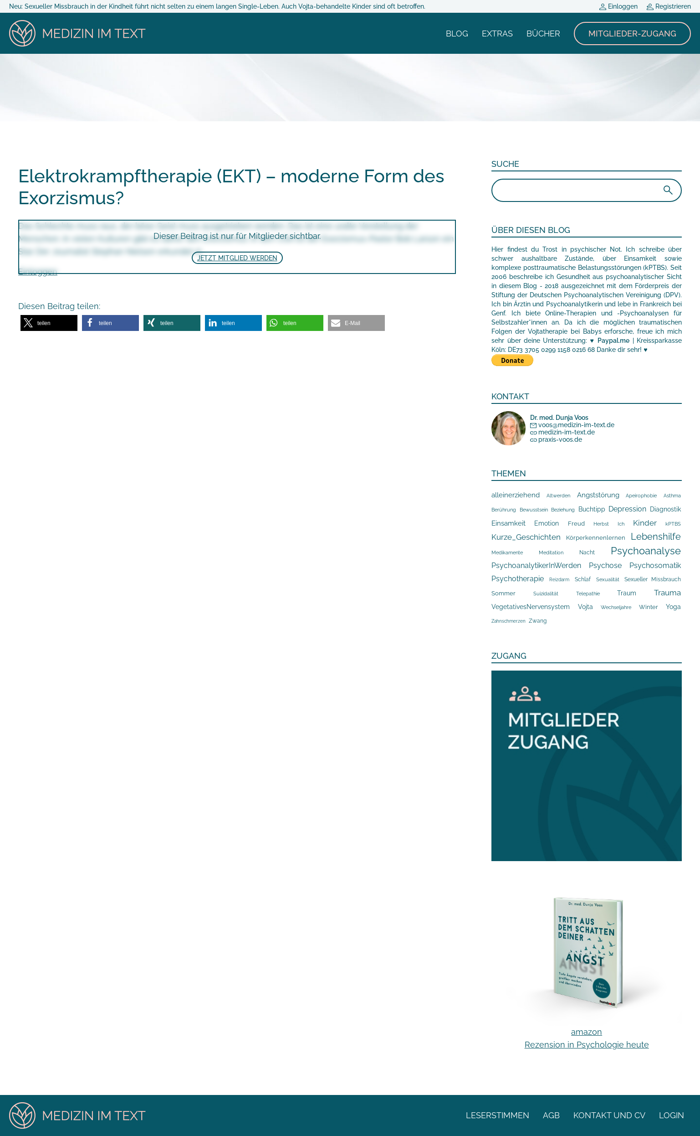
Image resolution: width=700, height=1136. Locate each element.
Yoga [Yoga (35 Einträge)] (673, 606)
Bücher (543, 33)
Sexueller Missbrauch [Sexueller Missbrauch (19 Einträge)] (652, 579)
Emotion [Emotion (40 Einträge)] (546, 523)
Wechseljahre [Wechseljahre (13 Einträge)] (616, 607)
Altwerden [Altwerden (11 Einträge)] (558, 496)
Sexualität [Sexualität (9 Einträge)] (607, 579)
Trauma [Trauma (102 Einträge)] (667, 592)
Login (671, 1115)
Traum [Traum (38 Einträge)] (626, 593)
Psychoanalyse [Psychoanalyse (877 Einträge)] (646, 551)
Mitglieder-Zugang (632, 33)
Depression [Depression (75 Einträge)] (627, 509)
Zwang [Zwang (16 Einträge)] (538, 621)
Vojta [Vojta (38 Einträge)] (585, 606)
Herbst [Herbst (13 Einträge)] (601, 524)
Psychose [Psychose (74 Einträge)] (605, 565)
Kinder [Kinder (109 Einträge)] (645, 522)
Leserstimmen (497, 1115)
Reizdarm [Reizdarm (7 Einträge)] (559, 579)
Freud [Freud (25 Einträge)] (576, 523)
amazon (586, 1032)
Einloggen (618, 6)
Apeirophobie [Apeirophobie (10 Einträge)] (641, 496)
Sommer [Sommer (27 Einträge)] (503, 593)
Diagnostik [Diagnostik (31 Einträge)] (665, 509)
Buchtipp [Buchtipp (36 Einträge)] (591, 509)
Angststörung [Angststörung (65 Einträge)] (598, 495)
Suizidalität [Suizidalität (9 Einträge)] (545, 593)
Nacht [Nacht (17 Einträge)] (587, 552)
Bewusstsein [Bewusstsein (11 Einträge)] (534, 510)
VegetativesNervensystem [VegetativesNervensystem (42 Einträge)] (530, 606)
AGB (551, 1115)
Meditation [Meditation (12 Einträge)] (551, 552)
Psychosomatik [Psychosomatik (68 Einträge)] (655, 565)
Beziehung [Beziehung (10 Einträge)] (563, 510)
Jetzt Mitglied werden (237, 258)
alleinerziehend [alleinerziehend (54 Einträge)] (515, 495)
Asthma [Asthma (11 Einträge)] (672, 496)
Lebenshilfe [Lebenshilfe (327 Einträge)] (656, 537)
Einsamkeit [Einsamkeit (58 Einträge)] (508, 523)
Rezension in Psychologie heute (587, 1044)
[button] (48, 323)
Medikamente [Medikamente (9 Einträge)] (507, 552)
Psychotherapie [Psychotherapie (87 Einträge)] (517, 578)
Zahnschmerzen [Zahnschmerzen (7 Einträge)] (508, 621)
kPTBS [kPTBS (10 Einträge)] (673, 524)
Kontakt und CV (609, 1115)
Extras (497, 33)
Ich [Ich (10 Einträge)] (621, 524)
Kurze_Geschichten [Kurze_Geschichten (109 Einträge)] (526, 537)
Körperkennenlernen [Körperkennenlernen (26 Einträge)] (595, 537)
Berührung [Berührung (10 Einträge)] (503, 510)
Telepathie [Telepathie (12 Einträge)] (588, 593)
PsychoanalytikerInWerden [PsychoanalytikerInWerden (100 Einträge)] (536, 565)
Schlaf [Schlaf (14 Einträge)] (583, 579)
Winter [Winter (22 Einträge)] (648, 607)
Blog (457, 33)
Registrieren (669, 6)
